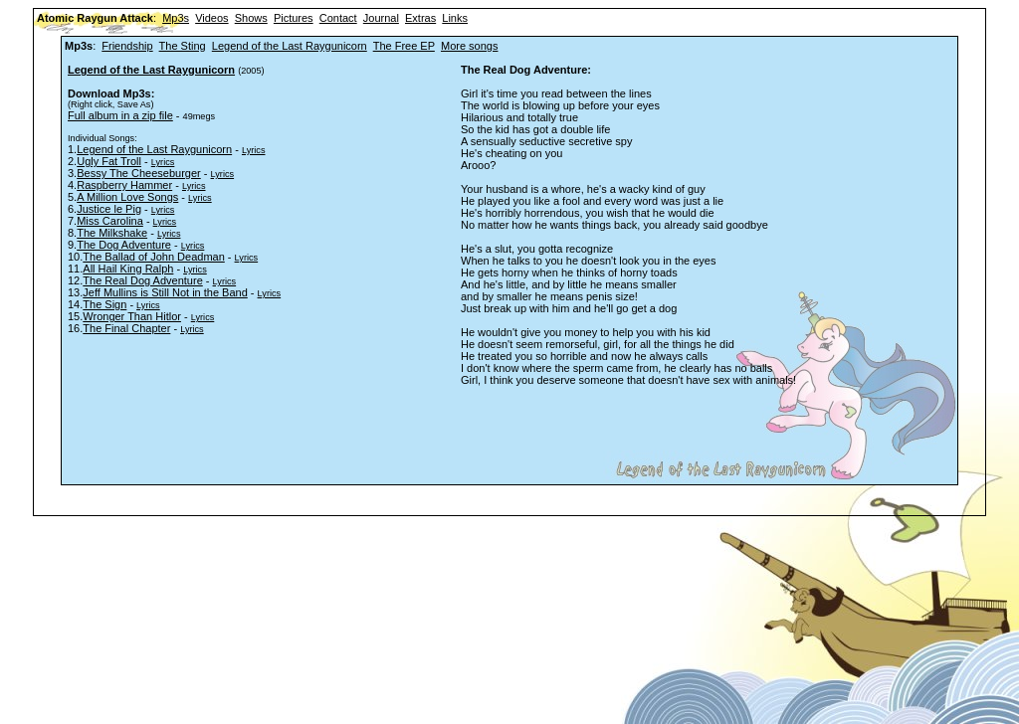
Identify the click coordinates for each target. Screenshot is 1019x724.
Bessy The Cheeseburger (139, 173)
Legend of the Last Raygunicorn (289, 46)
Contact (338, 18)
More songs (469, 46)
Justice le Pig (109, 209)
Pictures (293, 18)
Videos (211, 18)
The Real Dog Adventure (142, 280)
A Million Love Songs (127, 197)
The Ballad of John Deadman (153, 257)
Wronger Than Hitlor (132, 316)
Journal (381, 18)
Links (455, 18)
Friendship (127, 46)
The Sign (104, 304)
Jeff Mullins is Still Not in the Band (165, 292)
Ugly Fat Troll (109, 161)
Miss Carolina (110, 221)
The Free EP (404, 46)
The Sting (182, 46)
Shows (251, 18)
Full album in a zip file (120, 115)
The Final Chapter (126, 328)
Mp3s (175, 18)
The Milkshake (112, 233)
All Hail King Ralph (128, 268)
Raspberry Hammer (124, 185)
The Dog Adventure (124, 245)
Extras (420, 18)
